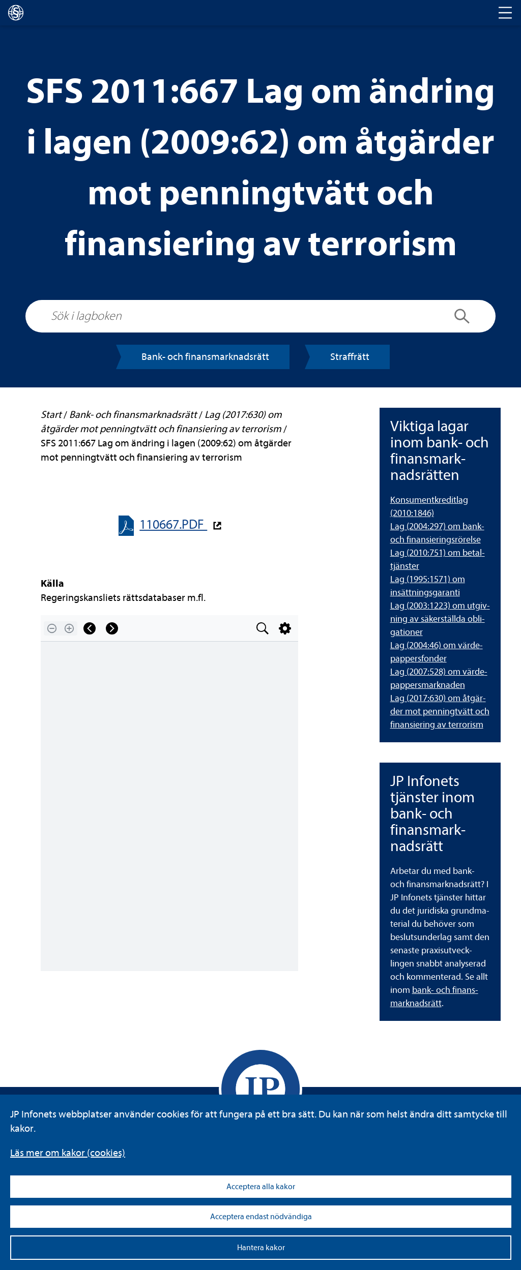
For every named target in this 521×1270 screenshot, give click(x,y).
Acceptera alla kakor (260, 1186)
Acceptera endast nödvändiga (261, 1216)
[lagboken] (16, 12)
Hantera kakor (261, 1247)
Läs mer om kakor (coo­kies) (67, 1153)
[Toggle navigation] (505, 12)
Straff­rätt (349, 356)
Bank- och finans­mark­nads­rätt (205, 356)
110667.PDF (173, 524)
